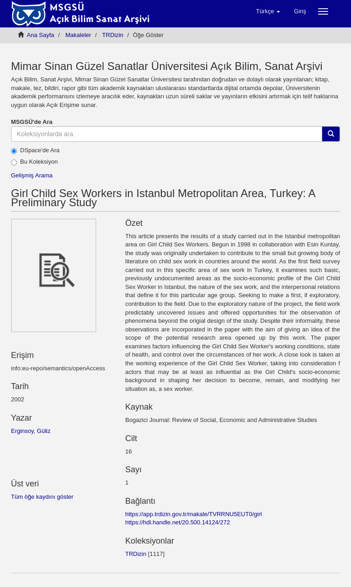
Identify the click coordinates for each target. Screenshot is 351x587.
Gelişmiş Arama (32, 175)
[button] (268, 11)
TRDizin (112, 35)
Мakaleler (78, 35)
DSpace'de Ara (35, 150)
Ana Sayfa (40, 35)
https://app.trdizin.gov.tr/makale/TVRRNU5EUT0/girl (193, 514)
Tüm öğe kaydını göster (42, 496)
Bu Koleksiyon (34, 161)
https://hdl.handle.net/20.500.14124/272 (177, 522)
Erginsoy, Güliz (30, 430)
